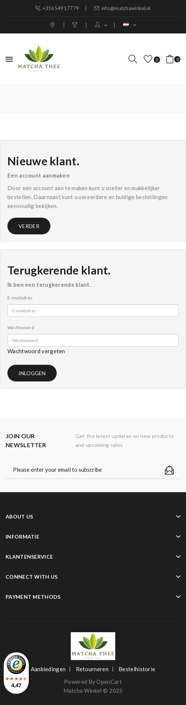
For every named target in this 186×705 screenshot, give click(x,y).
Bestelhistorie (137, 669)
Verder (29, 226)
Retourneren (92, 669)
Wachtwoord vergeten (36, 351)
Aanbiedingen (48, 669)
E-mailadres (20, 297)
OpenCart (109, 681)
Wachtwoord (20, 327)
